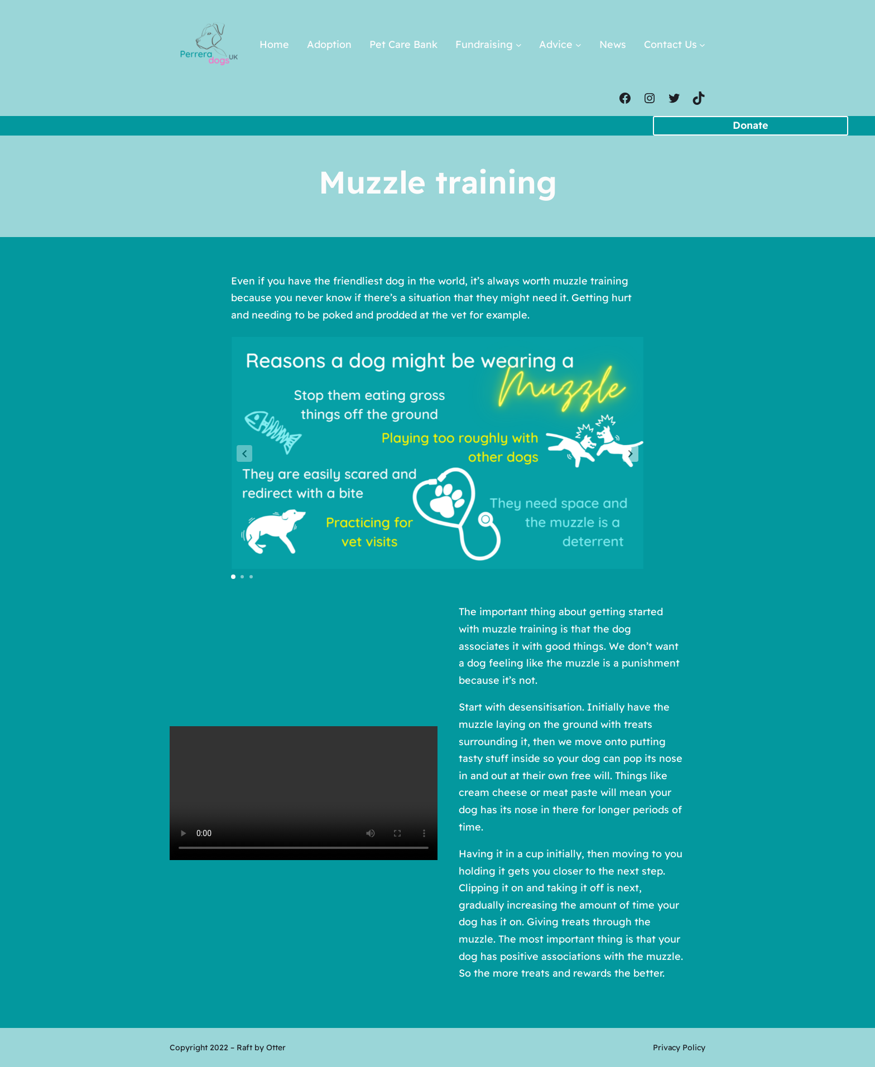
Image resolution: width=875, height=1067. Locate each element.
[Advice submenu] (578, 45)
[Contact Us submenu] (702, 45)
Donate (750, 125)
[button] (630, 453)
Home (274, 44)
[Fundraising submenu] (519, 45)
